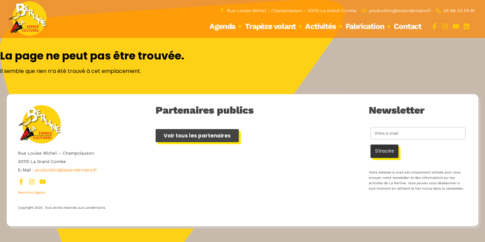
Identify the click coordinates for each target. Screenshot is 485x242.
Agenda (222, 26)
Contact (407, 26)
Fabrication (365, 26)
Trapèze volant (270, 26)
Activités (320, 26)
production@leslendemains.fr (66, 169)
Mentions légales (31, 192)
